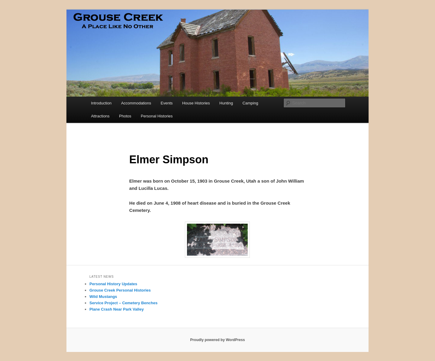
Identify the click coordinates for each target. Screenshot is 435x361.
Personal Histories (157, 116)
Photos (125, 116)
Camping (250, 103)
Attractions (100, 116)
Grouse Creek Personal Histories (120, 290)
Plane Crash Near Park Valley (116, 309)
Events (167, 103)
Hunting (226, 103)
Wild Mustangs (103, 296)
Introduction (101, 103)
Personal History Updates (113, 284)
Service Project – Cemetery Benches (123, 303)
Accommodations (136, 103)
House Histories (196, 103)
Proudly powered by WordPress (217, 340)
